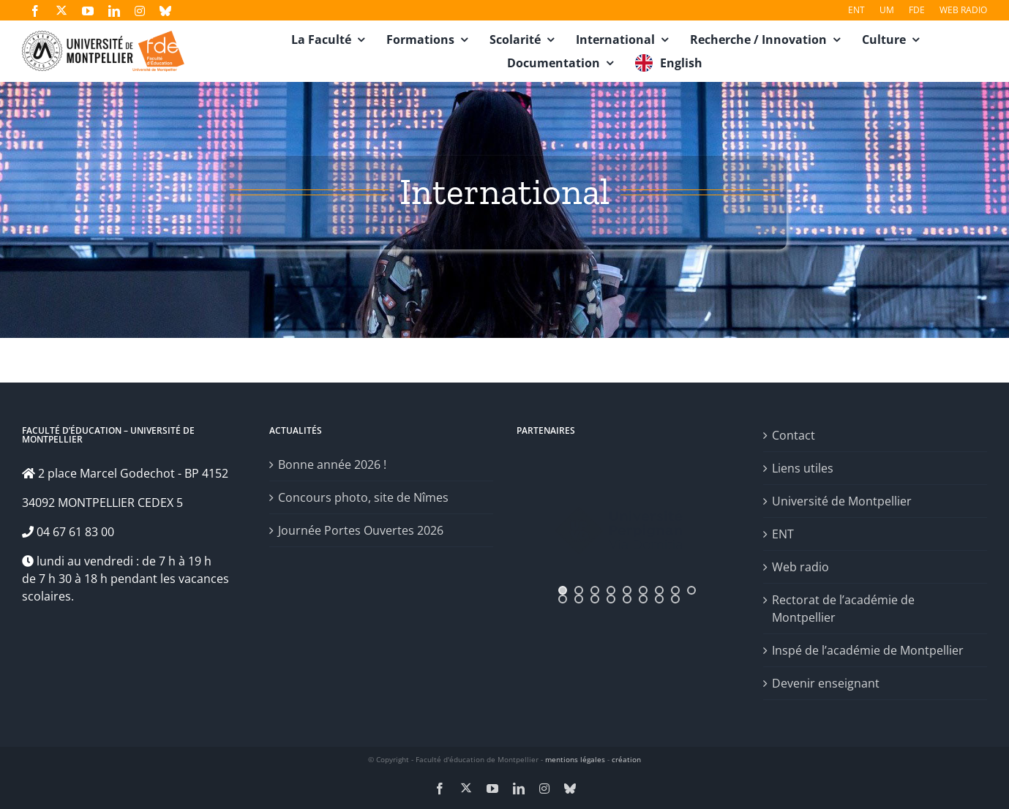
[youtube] (88, 11)
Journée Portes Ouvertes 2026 (360, 530)
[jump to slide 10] (562, 599)
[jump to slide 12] (594, 599)
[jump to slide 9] (691, 590)
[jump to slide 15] (643, 599)
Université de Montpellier (842, 501)
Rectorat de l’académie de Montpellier (843, 608)
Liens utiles (802, 468)
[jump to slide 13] (611, 599)
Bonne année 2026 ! (332, 464)
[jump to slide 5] (627, 590)
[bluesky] (165, 11)
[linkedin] (114, 11)
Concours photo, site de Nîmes (363, 497)
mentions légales (575, 759)
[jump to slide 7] (659, 590)
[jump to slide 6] (643, 590)
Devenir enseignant (825, 683)
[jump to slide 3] (594, 590)
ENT (783, 534)
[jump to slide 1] (562, 590)
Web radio (800, 567)
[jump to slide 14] (627, 599)
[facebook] (35, 11)
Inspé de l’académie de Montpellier (868, 650)
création (626, 759)
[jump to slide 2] (578, 590)
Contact (793, 435)
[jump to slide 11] (578, 599)
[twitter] (61, 10)
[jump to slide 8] (675, 590)
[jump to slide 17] (675, 599)
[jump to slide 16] (659, 599)
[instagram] (140, 11)
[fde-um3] (103, 37)
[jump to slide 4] (611, 590)
